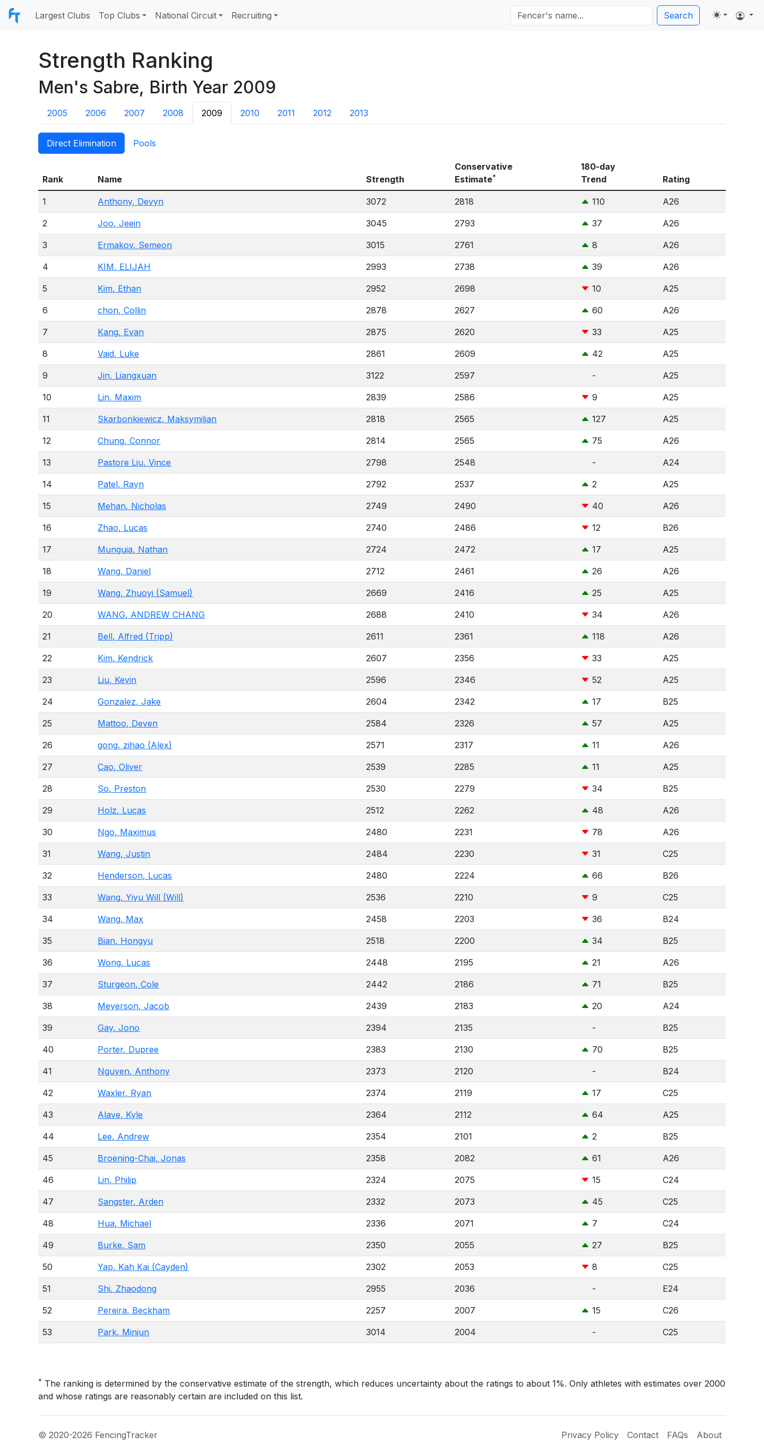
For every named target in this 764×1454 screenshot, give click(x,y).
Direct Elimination (81, 143)
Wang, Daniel (124, 571)
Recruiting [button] (251, 15)
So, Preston (122, 788)
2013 (359, 113)
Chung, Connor (129, 440)
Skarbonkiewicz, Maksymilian (157, 419)
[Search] (581, 15)
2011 (286, 113)
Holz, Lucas (122, 810)
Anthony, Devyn (130, 201)
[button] (745, 15)
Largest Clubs (62, 15)
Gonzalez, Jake (129, 701)
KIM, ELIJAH (124, 266)
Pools (144, 143)
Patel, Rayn (121, 484)
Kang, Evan (121, 332)
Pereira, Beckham (134, 1310)
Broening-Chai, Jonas (142, 1158)
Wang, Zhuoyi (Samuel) (145, 593)
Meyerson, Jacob (133, 1006)
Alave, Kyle (120, 1114)
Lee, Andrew (123, 1136)
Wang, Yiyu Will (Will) (141, 897)
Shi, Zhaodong (127, 1288)
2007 (134, 113)
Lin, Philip (117, 1180)
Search (678, 15)
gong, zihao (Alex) (135, 745)
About (709, 1435)
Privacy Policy (590, 1435)
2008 (173, 113)
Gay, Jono (119, 1027)
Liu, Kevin (117, 680)
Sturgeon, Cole (128, 984)
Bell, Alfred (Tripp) (135, 636)
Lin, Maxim (119, 397)
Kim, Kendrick (125, 658)
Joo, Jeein (119, 223)
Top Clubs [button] (119, 15)
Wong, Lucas (124, 962)
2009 (212, 113)
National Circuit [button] (185, 15)
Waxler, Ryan (124, 1093)
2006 (95, 113)
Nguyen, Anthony (134, 1071)
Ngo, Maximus (127, 832)
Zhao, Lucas (122, 527)
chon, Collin (122, 310)
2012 (322, 113)
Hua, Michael (124, 1223)
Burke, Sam (121, 1245)
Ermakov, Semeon (135, 245)
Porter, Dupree (128, 1049)
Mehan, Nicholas (132, 506)
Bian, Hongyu (125, 940)
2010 (249, 113)
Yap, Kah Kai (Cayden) (143, 1267)
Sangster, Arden (130, 1201)
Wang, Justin (124, 853)
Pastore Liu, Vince (134, 462)
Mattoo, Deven (128, 723)
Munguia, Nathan (133, 549)
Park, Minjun (123, 1332)
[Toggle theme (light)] (720, 14)
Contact (642, 1435)
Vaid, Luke (118, 353)
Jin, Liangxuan (127, 375)
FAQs (677, 1435)
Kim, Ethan (119, 288)
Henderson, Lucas (135, 875)
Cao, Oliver (120, 766)
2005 (57, 113)
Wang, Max (120, 919)
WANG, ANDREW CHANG (151, 614)
